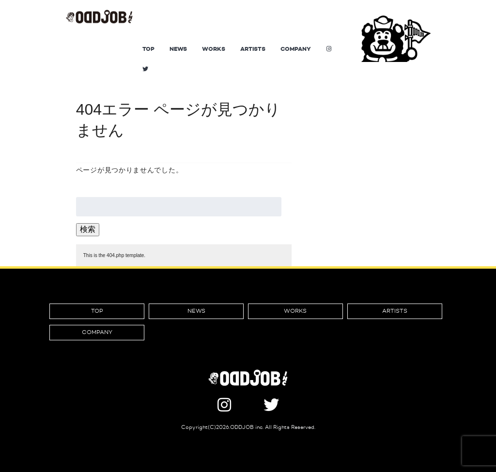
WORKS (213, 49)
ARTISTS (252, 49)
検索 (87, 229)
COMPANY (295, 49)
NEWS (178, 49)
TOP (148, 49)
